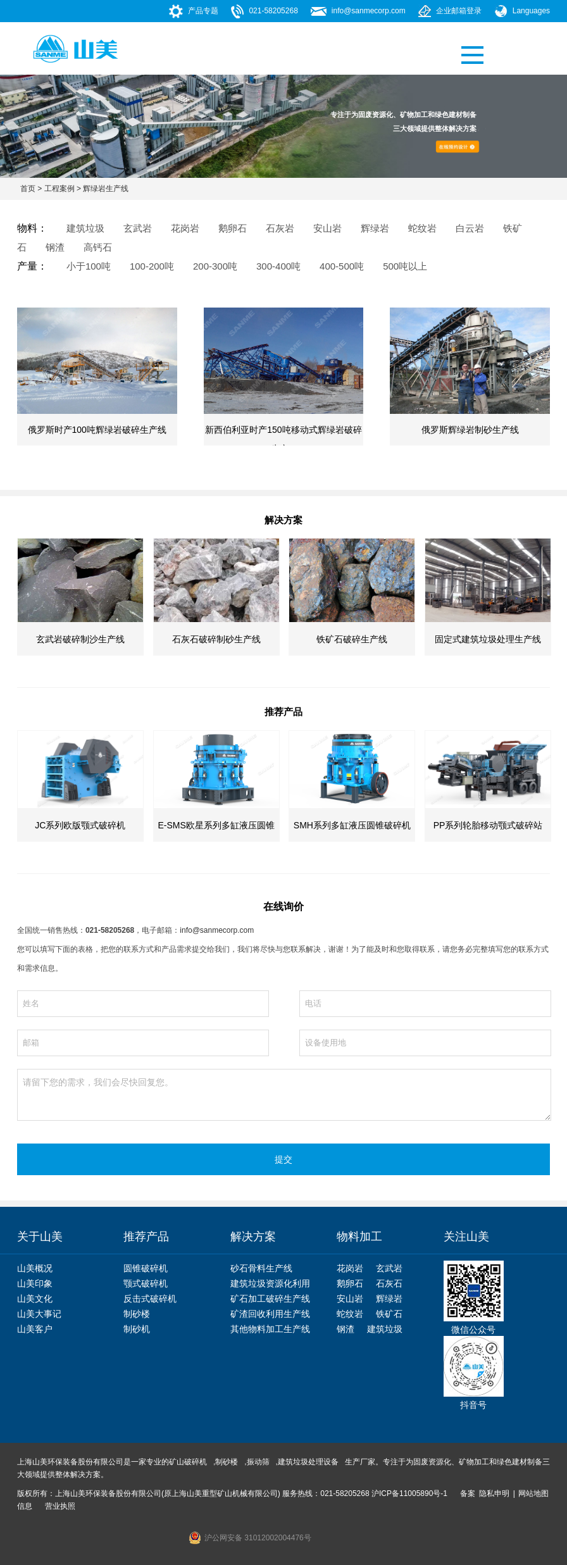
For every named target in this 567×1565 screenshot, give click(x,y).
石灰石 (389, 1283)
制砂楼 (136, 1314)
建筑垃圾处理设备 (308, 1461)
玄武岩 (389, 1268)
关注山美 (466, 1236)
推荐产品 (146, 1236)
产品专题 (203, 10)
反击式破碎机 (150, 1299)
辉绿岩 (389, 1299)
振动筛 (258, 1461)
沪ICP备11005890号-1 (409, 1493)
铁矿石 (389, 1314)
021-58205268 (273, 10)
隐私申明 (494, 1493)
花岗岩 (350, 1268)
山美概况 (35, 1268)
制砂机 (136, 1329)
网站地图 (533, 1493)
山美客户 (35, 1329)
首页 (27, 188)
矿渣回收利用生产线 (270, 1314)
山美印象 (35, 1283)
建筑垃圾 (384, 1329)
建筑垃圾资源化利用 (270, 1283)
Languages (531, 10)
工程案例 (59, 188)
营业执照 (60, 1506)
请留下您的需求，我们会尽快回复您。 (284, 1095)
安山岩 (350, 1299)
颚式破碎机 (145, 1283)
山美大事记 (39, 1314)
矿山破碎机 (188, 1461)
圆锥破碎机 (145, 1268)
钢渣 (345, 1329)
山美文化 (35, 1299)
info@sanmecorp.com (369, 10)
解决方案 (253, 1236)
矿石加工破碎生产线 (270, 1299)
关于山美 (40, 1236)
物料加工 (359, 1236)
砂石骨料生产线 (261, 1268)
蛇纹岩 (350, 1314)
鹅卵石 (350, 1283)
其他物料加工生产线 (270, 1329)
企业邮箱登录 (459, 10)
